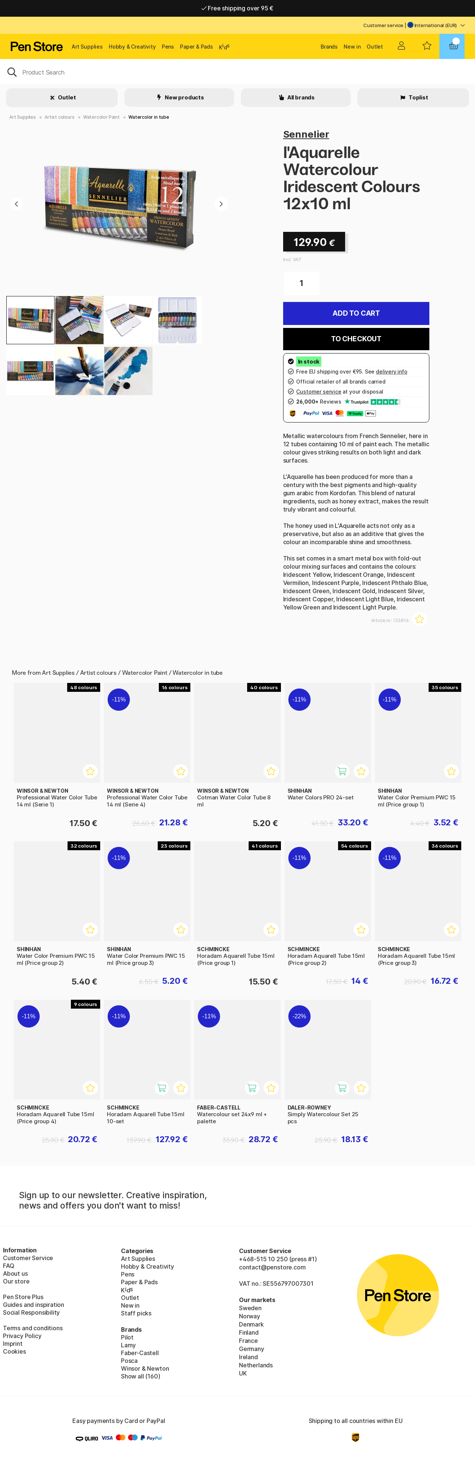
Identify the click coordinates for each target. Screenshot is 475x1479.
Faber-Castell (140, 1353)
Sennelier (306, 134)
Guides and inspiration (33, 1304)
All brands (300, 97)
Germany (251, 1349)
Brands (329, 46)
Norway (249, 1316)
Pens (168, 46)
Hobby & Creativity (132, 46)
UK (243, 1373)
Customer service (383, 25)
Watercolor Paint (101, 117)
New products (184, 97)
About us (15, 1273)
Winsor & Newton (145, 1368)
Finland (249, 1332)
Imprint (13, 1343)
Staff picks (136, 1313)
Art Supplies (87, 46)
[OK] (237, 71)
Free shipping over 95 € (238, 8)
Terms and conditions (32, 1328)
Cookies (14, 1351)
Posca (129, 1360)
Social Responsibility (31, 1312)
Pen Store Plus (23, 1297)
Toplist (417, 97)
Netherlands (256, 1365)
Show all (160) (140, 1376)
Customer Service (28, 1258)
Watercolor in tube (148, 117)
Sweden (250, 1308)
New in (352, 46)
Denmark (251, 1324)
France (248, 1340)
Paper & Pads (196, 46)
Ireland (248, 1357)
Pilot (127, 1337)
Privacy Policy (22, 1336)
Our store (16, 1281)
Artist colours (60, 117)
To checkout (356, 339)
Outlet (375, 46)
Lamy (128, 1345)
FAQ (8, 1265)
